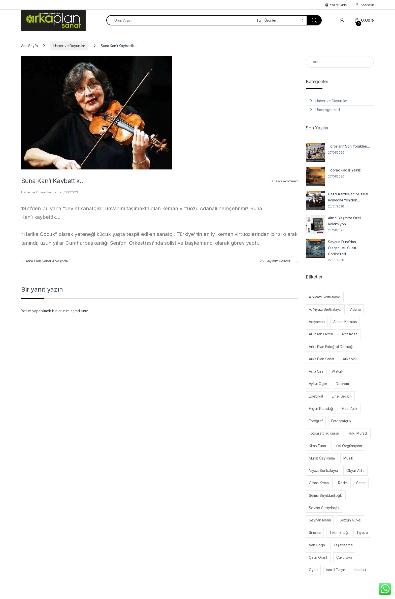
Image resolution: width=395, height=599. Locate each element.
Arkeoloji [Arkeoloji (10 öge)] (350, 359)
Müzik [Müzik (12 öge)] (348, 458)
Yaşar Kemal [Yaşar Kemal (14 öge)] (343, 545)
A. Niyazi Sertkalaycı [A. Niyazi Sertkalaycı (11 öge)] (325, 309)
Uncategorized (327, 110)
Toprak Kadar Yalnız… (346, 170)
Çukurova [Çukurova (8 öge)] (344, 557)
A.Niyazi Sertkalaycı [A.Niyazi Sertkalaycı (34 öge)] (325, 297)
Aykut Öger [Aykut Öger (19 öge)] (318, 383)
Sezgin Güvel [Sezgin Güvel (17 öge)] (350, 520)
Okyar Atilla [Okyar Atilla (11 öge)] (355, 470)
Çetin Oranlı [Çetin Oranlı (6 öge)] (318, 557)
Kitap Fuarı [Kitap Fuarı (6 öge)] (317, 446)
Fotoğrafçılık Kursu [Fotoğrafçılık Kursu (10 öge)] (324, 433)
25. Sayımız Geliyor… (279, 261)
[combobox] (180, 20)
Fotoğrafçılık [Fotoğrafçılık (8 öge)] (341, 421)
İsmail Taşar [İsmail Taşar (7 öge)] (335, 570)
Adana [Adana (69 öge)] (355, 309)
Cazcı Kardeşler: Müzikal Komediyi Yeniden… (348, 197)
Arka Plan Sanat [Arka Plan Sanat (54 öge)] (321, 359)
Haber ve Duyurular (69, 46)
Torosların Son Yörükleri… (349, 146)
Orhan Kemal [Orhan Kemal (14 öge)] (319, 483)
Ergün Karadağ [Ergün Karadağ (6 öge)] (321, 408)
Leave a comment (286, 181)
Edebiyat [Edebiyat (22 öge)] (316, 396)
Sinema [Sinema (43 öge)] (315, 532)
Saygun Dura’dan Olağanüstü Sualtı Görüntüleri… (342, 248)
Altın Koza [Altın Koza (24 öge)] (349, 334)
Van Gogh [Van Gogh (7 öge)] (317, 545)
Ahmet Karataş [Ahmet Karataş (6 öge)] (344, 322)
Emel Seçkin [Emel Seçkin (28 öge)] (341, 396)
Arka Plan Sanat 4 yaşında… (46, 261)
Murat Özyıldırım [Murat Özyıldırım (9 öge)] (322, 458)
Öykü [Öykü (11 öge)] (313, 570)
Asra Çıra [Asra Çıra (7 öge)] (316, 371)
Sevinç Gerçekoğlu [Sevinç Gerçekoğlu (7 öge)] (324, 508)
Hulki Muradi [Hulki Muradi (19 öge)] (358, 433)
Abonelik (364, 5)
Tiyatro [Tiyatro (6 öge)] (362, 532)
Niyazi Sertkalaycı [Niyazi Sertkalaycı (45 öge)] (323, 470)
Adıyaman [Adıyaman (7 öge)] (317, 322)
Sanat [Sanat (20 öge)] (360, 483)
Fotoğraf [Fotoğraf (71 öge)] (316, 421)
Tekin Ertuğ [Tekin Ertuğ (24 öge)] (339, 532)
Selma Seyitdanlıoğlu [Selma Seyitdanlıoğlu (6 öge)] (326, 495)
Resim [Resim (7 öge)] (343, 483)
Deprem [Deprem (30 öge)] (342, 383)
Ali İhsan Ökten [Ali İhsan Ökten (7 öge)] (321, 334)
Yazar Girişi (336, 5)
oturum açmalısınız (73, 311)
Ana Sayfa (29, 46)
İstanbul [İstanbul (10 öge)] (360, 570)
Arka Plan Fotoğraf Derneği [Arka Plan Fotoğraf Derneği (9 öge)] (331, 346)
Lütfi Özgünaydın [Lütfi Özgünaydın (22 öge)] (348, 446)
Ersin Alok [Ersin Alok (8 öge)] (350, 408)
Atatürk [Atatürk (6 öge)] (337, 371)
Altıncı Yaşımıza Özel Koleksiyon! (344, 221)
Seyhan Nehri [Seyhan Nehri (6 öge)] (320, 520)
